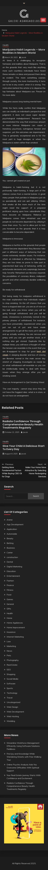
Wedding (11, 721)
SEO (9, 669)
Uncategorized (13, 702)
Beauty (10, 538)
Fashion (10, 580)
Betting (10, 543)
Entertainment (13, 576)
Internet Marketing (15, 636)
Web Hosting (13, 716)
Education (11, 571)
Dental (10, 562)
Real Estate (12, 665)
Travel (9, 697)
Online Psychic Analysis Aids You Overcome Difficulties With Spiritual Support (23, 767)
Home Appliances (15, 622)
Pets (9, 655)
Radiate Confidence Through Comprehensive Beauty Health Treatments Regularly (23, 424)
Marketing (11, 646)
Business (11, 548)
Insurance (11, 632)
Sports (10, 688)
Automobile (12, 534)
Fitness (10, 590)
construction (12, 557)
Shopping (11, 674)
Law (9, 641)
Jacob (23, 57)
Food (9, 594)
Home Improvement (16, 627)
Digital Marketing (14, 566)
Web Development (15, 711)
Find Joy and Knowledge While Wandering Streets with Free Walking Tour (24, 756)
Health (6, 45)
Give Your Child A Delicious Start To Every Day (24, 447)
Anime (10, 519)
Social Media (12, 679)
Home (9, 618)
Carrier (10, 552)
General (10, 604)
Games (10, 599)
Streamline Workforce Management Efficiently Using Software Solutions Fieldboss (23, 746)
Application (12, 529)
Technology (12, 693)
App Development (15, 524)
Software (11, 683)
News (9, 651)
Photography (13, 660)
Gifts (9, 608)
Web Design (12, 707)
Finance (10, 585)
